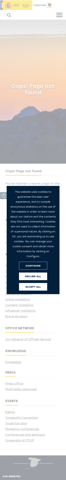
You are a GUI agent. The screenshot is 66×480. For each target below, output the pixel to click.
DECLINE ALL (33, 276)
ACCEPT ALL (33, 286)
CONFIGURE (33, 265)
